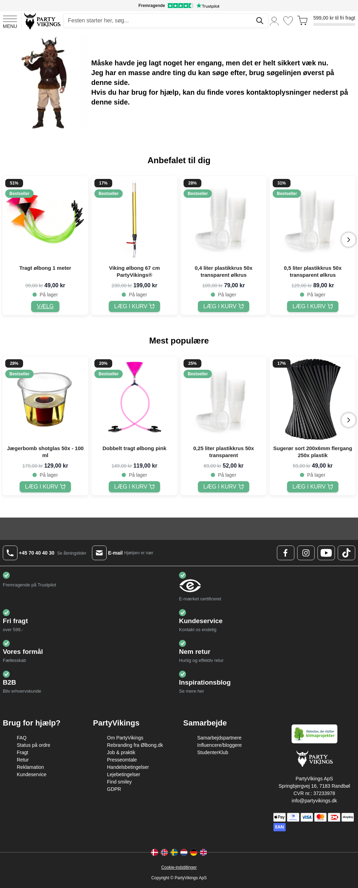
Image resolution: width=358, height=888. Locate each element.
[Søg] (259, 21)
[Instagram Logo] (306, 553)
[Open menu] (10, 21)
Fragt (22, 752)
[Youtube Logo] (326, 553)
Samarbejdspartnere (219, 738)
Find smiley (119, 782)
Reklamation (30, 767)
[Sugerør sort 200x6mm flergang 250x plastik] (313, 486)
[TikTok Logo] (346, 553)
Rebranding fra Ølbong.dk (135, 745)
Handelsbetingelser (128, 767)
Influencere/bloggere (219, 745)
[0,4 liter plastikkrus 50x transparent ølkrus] (224, 306)
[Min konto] (274, 21)
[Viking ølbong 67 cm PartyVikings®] (134, 306)
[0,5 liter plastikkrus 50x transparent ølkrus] (313, 306)
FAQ (22, 738)
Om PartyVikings (125, 738)
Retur (23, 760)
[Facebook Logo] (285, 553)
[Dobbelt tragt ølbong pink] (134, 486)
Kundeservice (31, 774)
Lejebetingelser (123, 774)
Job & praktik (121, 752)
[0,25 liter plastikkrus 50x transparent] (224, 486)
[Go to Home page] (42, 20)
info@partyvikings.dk (314, 800)
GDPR (114, 789)
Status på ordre (33, 745)
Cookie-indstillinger (178, 867)
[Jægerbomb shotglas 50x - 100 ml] (45, 486)
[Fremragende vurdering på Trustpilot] (179, 5)
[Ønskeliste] (288, 21)
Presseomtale (122, 760)
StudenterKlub (212, 752)
